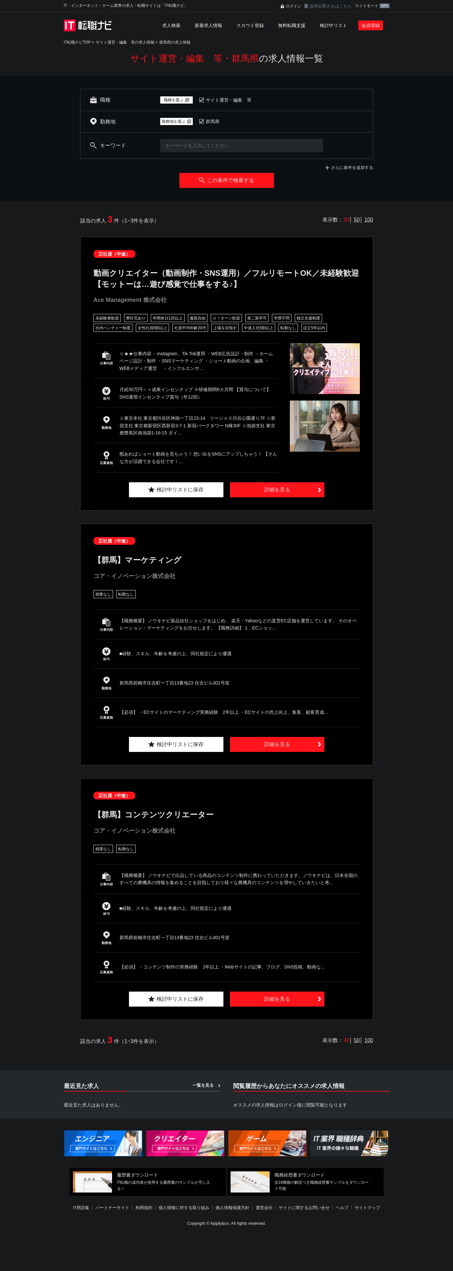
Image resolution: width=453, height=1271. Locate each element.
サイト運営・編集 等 (228, 100)
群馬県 (212, 121)
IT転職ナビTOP (77, 42)
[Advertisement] (226, 1249)
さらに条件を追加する (352, 167)
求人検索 (171, 25)
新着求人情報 (208, 25)
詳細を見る (277, 489)
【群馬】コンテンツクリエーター (153, 814)
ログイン (293, 6)
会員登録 (370, 25)
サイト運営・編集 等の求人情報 (125, 42)
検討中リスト (333, 25)
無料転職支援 (291, 25)
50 (357, 219)
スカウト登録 (250, 25)
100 (368, 219)
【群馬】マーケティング (137, 560)
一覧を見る (203, 1085)
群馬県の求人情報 (175, 42)
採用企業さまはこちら (330, 6)
